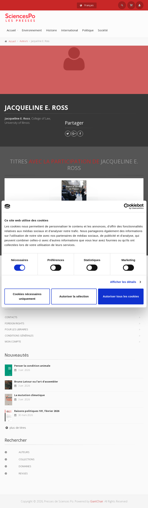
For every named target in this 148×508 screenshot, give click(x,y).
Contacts (11, 317)
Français (86, 5)
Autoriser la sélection (74, 296)
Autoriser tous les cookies (121, 296)
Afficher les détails (123, 281)
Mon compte (13, 341)
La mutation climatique (29, 395)
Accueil (11, 30)
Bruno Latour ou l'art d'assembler (36, 381)
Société (103, 30)
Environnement (32, 30)
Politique (88, 30)
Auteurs (24, 41)
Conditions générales (19, 335)
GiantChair (96, 501)
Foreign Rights (14, 323)
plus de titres (15, 427)
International (69, 30)
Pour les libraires (16, 329)
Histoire (51, 30)
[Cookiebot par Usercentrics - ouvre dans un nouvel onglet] (127, 206)
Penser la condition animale (32, 365)
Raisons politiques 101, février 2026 (36, 411)
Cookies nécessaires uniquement (27, 296)
